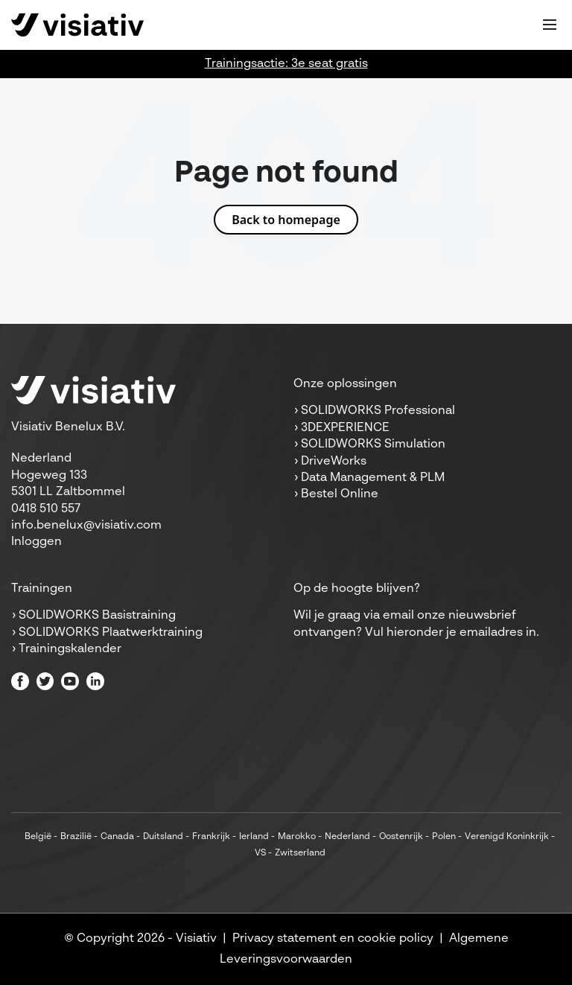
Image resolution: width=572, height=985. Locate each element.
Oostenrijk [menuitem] (401, 836)
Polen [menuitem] (444, 836)
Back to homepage (286, 219)
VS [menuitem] (260, 853)
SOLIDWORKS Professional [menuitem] (378, 411)
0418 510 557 (45, 509)
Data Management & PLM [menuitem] (373, 478)
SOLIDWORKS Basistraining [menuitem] (97, 616)
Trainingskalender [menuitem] (70, 649)
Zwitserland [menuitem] (300, 853)
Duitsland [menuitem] (163, 836)
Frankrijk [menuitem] (211, 836)
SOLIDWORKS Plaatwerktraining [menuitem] (111, 633)
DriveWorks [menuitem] (333, 462)
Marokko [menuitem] (297, 836)
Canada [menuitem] (117, 836)
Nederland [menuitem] (347, 836)
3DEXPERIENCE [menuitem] (345, 428)
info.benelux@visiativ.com (86, 526)
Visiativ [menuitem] (196, 939)
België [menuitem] (38, 836)
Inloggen (36, 542)
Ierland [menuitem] (254, 836)
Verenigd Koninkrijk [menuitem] (507, 836)
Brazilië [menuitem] (76, 836)
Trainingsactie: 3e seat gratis (286, 64)
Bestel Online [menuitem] (339, 494)
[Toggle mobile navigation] (549, 24)
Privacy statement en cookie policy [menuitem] (332, 939)
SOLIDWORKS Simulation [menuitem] (373, 444)
